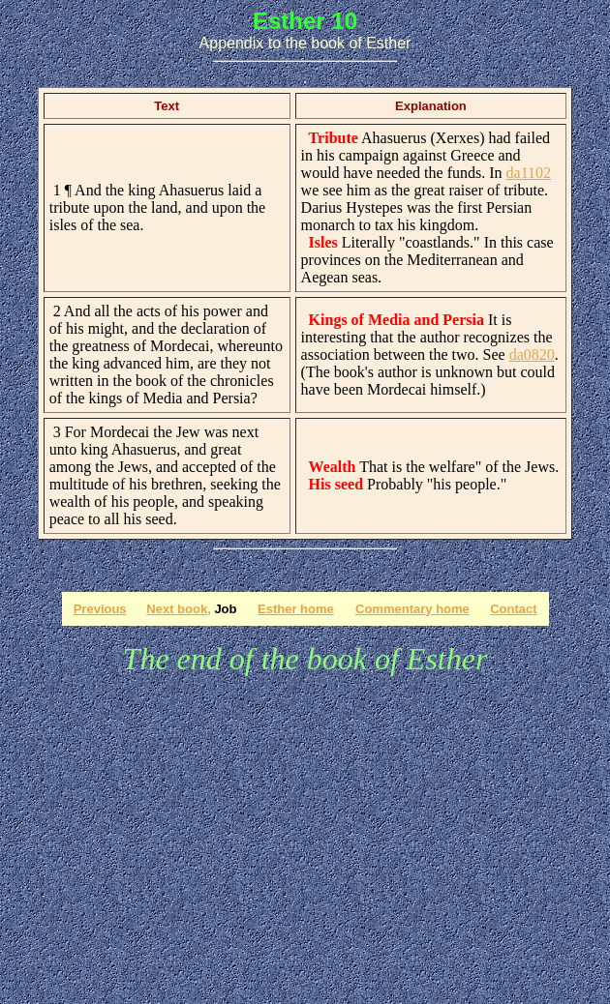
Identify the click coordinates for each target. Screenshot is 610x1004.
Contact (513, 609)
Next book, (178, 609)
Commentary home (412, 609)
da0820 (532, 354)
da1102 (529, 172)
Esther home (296, 609)
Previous (100, 609)
